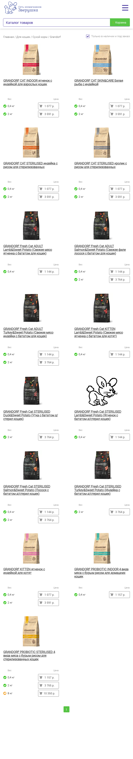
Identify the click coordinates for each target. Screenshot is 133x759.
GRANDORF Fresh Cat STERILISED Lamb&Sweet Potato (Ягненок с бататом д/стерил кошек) (97, 415)
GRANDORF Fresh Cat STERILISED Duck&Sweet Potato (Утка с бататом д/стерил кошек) (30, 415)
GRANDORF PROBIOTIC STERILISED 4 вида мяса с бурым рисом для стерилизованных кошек (29, 655)
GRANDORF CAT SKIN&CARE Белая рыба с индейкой (98, 82)
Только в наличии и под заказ (108, 36)
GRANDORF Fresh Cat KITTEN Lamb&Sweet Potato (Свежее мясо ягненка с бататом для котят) (98, 332)
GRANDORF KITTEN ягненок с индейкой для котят (24, 571)
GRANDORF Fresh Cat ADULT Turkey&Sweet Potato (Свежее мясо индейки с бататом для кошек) (28, 332)
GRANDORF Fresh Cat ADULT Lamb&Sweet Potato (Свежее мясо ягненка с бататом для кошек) (27, 249)
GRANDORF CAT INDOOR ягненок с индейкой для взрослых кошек (27, 82)
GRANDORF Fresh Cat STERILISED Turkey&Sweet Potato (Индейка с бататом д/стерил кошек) (97, 490)
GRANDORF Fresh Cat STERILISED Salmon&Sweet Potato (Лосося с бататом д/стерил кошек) (26, 490)
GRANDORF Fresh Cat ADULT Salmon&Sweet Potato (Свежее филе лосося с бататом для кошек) (100, 249)
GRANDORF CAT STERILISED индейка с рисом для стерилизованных (30, 165)
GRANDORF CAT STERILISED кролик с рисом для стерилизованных (100, 165)
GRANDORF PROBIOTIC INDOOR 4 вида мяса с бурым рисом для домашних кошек (101, 572)
